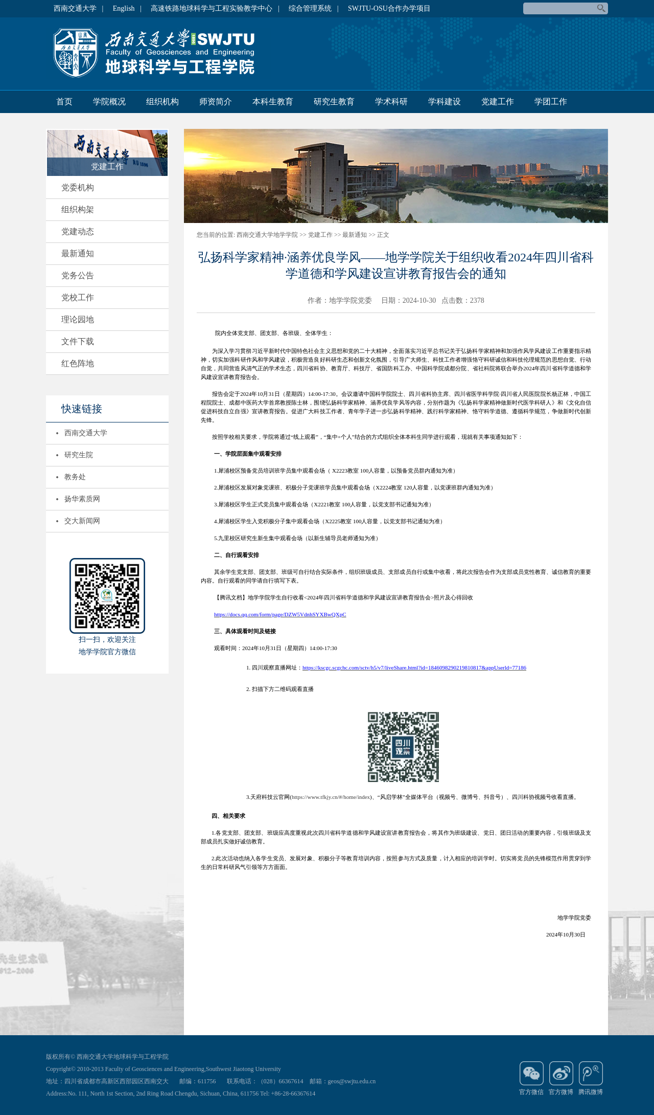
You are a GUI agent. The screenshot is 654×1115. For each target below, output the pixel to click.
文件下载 (77, 341)
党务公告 (77, 275)
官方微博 (561, 1078)
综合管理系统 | (313, 8)
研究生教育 (334, 101)
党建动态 (77, 231)
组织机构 (162, 101)
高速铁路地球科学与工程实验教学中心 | (215, 8)
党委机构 (77, 187)
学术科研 (391, 101)
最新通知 (77, 253)
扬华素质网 (82, 499)
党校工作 (77, 297)
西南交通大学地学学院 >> (272, 234)
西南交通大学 (85, 433)
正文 (383, 234)
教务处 (75, 477)
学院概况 (109, 101)
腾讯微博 (590, 1078)
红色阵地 (77, 363)
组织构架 (77, 209)
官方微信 (531, 1078)
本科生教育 (272, 101)
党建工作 (497, 101)
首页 (64, 101)
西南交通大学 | (78, 8)
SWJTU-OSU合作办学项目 (389, 8)
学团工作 (550, 101)
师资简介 (215, 101)
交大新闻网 (82, 521)
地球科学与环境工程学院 (158, 53)
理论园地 (77, 319)
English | (127, 8)
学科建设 (444, 101)
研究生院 (78, 455)
